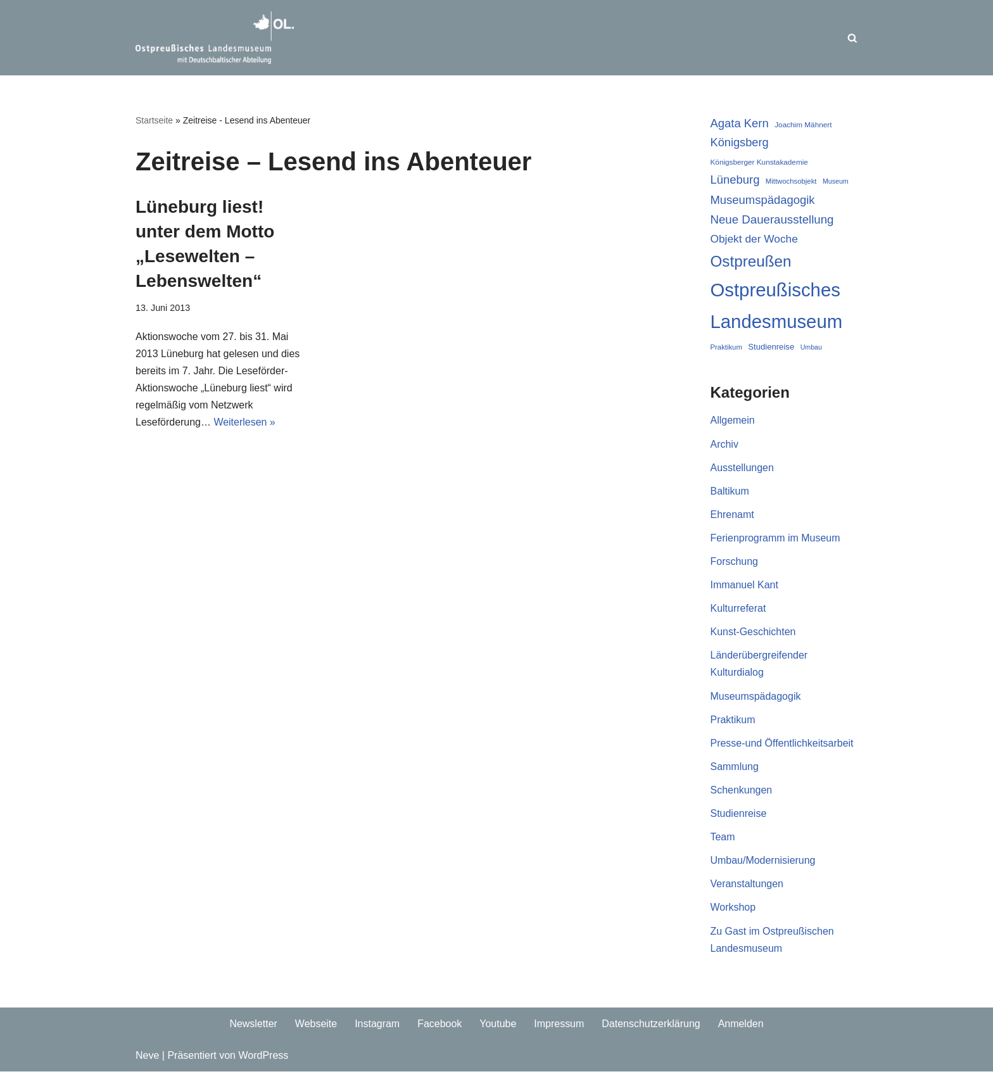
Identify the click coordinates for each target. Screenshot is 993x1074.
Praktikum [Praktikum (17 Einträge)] (726, 347)
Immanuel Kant (745, 586)
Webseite (315, 1025)
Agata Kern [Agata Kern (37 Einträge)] (740, 123)
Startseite (154, 120)
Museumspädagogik (756, 697)
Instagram (377, 1025)
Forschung (735, 562)
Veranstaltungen (747, 885)
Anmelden (741, 1025)
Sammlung (735, 767)
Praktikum (733, 721)
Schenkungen (742, 791)
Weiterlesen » (245, 422)
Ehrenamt (732, 515)
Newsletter (253, 1025)
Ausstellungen (743, 468)
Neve (147, 1057)
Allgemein (733, 420)
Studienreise (739, 814)
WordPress (263, 1057)
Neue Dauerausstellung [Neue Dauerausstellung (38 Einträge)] (772, 219)
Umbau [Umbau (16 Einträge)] (811, 347)
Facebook (439, 1025)
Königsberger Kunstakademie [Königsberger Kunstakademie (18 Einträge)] (759, 162)
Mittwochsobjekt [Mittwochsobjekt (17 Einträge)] (791, 182)
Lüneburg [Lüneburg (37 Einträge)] (735, 180)
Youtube (497, 1025)
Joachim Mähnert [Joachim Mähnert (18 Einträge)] (803, 124)
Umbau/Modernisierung (763, 862)
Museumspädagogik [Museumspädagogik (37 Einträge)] (763, 199)
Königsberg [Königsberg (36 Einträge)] (740, 142)
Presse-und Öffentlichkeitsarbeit (782, 744)
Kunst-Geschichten (753, 633)
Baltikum (730, 491)
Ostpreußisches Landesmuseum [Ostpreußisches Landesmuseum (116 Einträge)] (777, 306)
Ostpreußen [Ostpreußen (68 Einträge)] (751, 261)
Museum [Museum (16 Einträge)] (836, 182)
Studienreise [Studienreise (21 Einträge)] (771, 346)
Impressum (559, 1025)
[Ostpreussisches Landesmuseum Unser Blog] (215, 37)
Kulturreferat (738, 609)
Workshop (733, 909)
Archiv (724, 444)
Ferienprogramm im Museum (775, 538)
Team (723, 838)
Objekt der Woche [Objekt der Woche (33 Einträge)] (754, 238)
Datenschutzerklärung (651, 1025)
